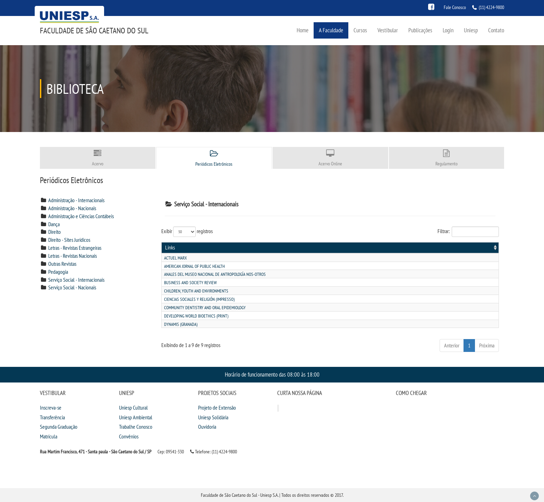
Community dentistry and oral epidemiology (205, 308)
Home (302, 30)
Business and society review (190, 283)
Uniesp (471, 30)
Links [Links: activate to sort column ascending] (170, 247)
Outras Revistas (62, 263)
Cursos (360, 30)
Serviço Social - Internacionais (76, 279)
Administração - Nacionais (72, 208)
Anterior (451, 345)
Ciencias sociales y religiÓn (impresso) (199, 299)
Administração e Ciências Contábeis (81, 216)
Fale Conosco (455, 7)
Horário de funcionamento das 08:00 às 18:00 (272, 374)
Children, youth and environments (196, 291)
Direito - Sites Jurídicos (69, 239)
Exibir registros (187, 232)
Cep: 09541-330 (171, 451)
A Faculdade (331, 30)
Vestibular (387, 30)
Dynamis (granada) (180, 324)
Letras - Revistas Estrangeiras (74, 247)
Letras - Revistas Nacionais (72, 255)
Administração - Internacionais (76, 200)
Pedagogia (58, 271)
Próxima (486, 345)
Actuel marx (175, 258)
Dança (54, 224)
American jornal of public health (194, 266)
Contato (496, 30)
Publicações (420, 30)
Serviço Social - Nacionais (72, 287)
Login (448, 30)
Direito (54, 231)
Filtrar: (468, 232)
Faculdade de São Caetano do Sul (94, 30)
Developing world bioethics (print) (196, 316)
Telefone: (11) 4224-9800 (213, 451)
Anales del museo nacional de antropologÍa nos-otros (215, 274)
